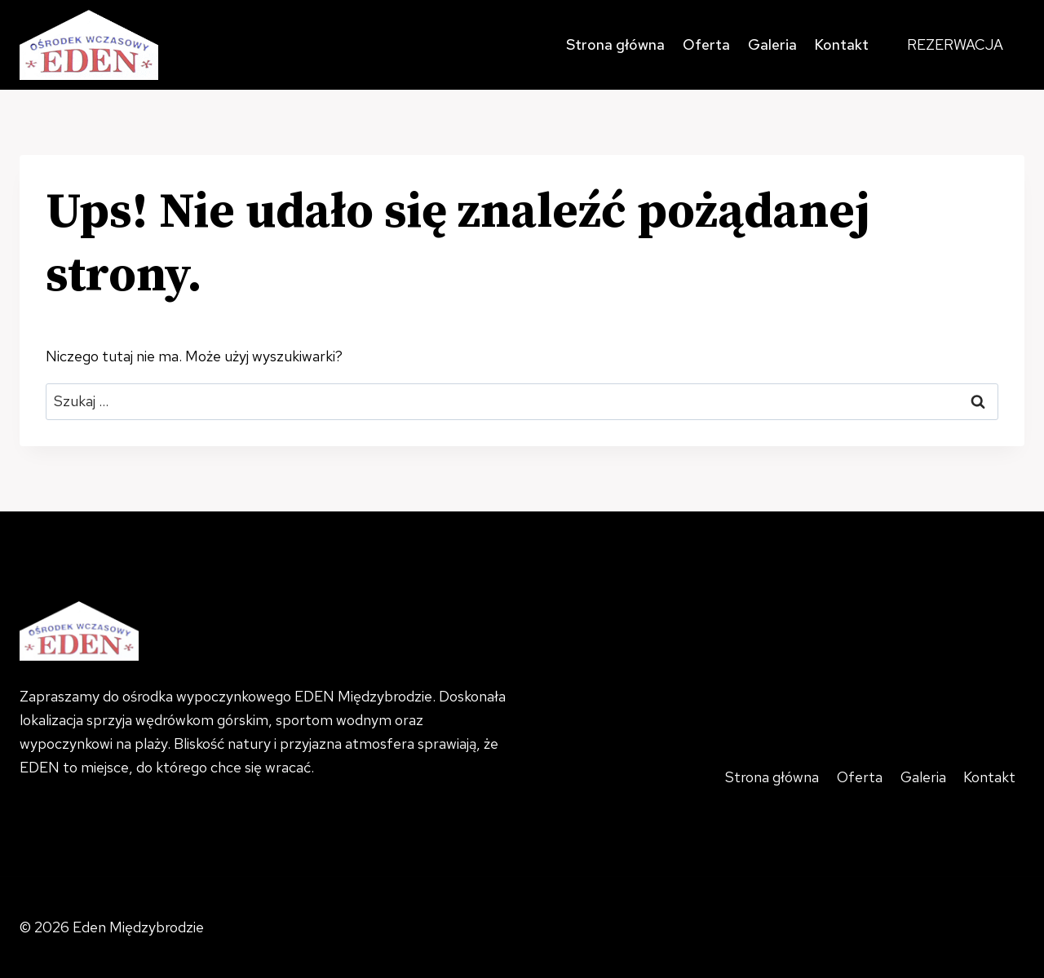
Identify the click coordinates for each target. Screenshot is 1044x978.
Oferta (706, 44)
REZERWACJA (955, 44)
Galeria (772, 44)
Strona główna (615, 44)
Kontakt (841, 44)
